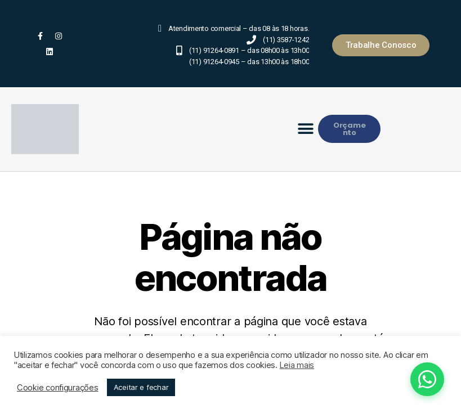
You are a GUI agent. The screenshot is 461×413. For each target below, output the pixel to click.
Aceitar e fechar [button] (141, 387)
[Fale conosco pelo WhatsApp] (391, 379)
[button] (306, 129)
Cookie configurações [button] (58, 388)
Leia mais (297, 365)
